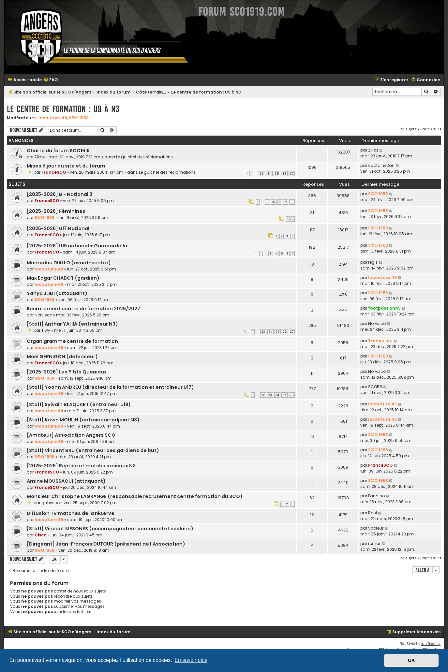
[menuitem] (50, 80)
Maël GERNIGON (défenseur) (62, 356)
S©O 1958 (79, 118)
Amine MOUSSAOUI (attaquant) (66, 481)
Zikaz (40, 157)
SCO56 (375, 386)
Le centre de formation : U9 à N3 (63, 109)
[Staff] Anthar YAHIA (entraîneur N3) (72, 324)
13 (292, 202)
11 (280, 202)
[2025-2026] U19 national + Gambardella (77, 245)
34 (269, 174)
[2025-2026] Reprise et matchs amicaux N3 (81, 465)
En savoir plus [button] (190, 660)
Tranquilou (380, 340)
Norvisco (43, 315)
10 (273, 202)
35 (277, 174)
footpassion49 (384, 308)
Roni (372, 513)
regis (373, 262)
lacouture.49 (52, 118)
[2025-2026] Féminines (56, 211)
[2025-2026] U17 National (58, 228)
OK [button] (411, 660)
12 (285, 202)
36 (284, 174)
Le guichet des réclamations (144, 157)
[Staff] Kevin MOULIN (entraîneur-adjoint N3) (83, 419)
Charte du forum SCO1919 (58, 150)
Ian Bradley (431, 643)
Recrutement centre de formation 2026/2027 (83, 308)
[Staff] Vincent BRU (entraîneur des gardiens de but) (93, 450)
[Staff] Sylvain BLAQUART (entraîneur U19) (79, 404)
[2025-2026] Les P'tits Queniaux (67, 372)
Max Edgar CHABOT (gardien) (63, 278)
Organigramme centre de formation (72, 341)
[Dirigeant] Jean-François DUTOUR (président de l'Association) (106, 544)
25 (277, 332)
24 (270, 332)
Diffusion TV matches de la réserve (70, 513)
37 (291, 174)
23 (263, 332)
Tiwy (45, 330)
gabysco (50, 502)
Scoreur (375, 528)
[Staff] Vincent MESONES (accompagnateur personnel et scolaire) (110, 528)
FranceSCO (53, 172)
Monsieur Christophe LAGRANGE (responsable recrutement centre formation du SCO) (135, 496)
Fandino (376, 496)
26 (285, 332)
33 (262, 174)
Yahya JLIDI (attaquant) (57, 293)
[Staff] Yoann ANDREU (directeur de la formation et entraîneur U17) (110, 387)
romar (374, 543)
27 (291, 332)
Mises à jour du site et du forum (66, 166)
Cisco (41, 535)
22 (263, 395)
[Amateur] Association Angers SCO (71, 435)
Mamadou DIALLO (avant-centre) (69, 262)
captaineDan (381, 165)
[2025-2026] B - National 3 (59, 194)
